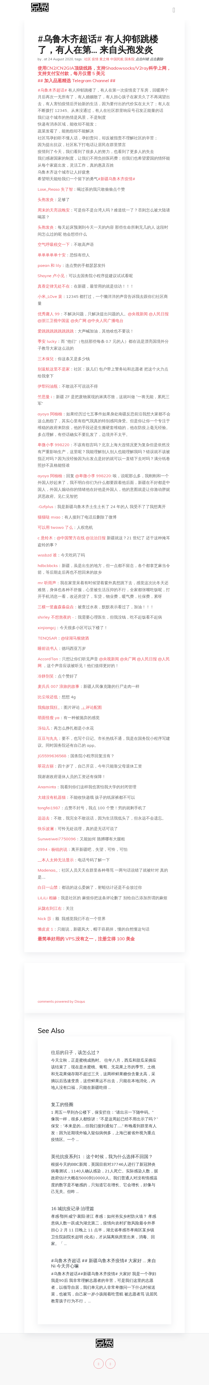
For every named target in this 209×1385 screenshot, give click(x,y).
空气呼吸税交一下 (54, 244)
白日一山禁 (48, 887)
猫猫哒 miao (49, 517)
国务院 (130, 59)
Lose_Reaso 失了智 (55, 189)
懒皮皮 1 (45, 929)
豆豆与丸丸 (48, 738)
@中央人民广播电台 (105, 320)
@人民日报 (159, 313)
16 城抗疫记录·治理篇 (72, 1208)
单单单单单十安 (52, 254)
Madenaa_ (47, 870)
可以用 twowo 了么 (55, 527)
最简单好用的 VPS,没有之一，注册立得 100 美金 (86, 938)
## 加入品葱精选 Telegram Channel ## (76, 80)
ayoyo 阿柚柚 (50, 413)
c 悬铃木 (45, 537)
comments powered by (61, 1001)
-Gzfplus (45, 506)
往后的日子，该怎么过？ (75, 1052)
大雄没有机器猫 (52, 797)
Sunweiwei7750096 (57, 838)
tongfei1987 (49, 807)
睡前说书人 (48, 648)
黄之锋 (104, 59)
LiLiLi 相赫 (47, 897)
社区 (87, 59)
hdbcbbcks (48, 565)
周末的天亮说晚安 (54, 210)
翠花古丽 (46, 766)
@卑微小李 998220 (93, 475)
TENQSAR (47, 638)
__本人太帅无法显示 (56, 859)
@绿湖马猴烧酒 (75, 638)
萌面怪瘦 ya (48, 717)
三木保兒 (46, 358)
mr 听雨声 (47, 582)
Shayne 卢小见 (51, 275)
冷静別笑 (46, 676)
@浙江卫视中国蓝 (54, 320)
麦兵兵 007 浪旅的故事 (58, 686)
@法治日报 (96, 537)
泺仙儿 (44, 728)
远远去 (44, 818)
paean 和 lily (49, 265)
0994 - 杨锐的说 (52, 849)
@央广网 (78, 320)
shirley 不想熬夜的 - (56, 617)
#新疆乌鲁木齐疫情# (116, 178)
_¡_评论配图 (91, 707)
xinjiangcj (47, 627)
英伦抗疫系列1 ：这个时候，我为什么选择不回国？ (102, 1156)
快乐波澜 (46, 828)
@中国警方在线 (71, 537)
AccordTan (48, 658)
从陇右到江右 (50, 908)
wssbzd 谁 (47, 555)
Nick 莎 (44, 918)
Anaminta (47, 786)
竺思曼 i (45, 396)
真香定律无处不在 (54, 286)
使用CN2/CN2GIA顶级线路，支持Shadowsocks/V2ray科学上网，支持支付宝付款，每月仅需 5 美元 (104, 70)
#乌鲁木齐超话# (52, 90)
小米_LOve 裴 (50, 296)
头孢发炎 (46, 199)
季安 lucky (47, 341)
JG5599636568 (52, 755)
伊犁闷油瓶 (48, 386)
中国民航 (117, 59)
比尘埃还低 (48, 696)
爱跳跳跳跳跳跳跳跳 (56, 331)
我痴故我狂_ (49, 707)
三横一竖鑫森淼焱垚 (56, 606)
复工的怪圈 (62, 1104)
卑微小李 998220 (54, 444)
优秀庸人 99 (49, 313)
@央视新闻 (138, 313)
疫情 (95, 59)
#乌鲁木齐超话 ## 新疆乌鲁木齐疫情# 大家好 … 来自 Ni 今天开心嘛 (103, 1263)
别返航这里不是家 (54, 369)
